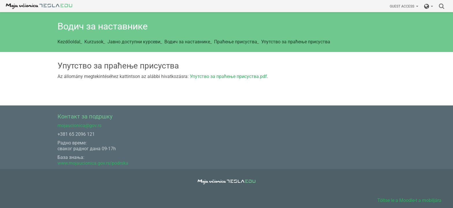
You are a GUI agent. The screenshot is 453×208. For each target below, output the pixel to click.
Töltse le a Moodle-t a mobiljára (409, 200)
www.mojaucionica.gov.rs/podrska (92, 163)
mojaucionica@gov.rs (79, 125)
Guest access (404, 6)
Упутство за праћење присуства (295, 41)
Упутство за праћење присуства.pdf (228, 76)
